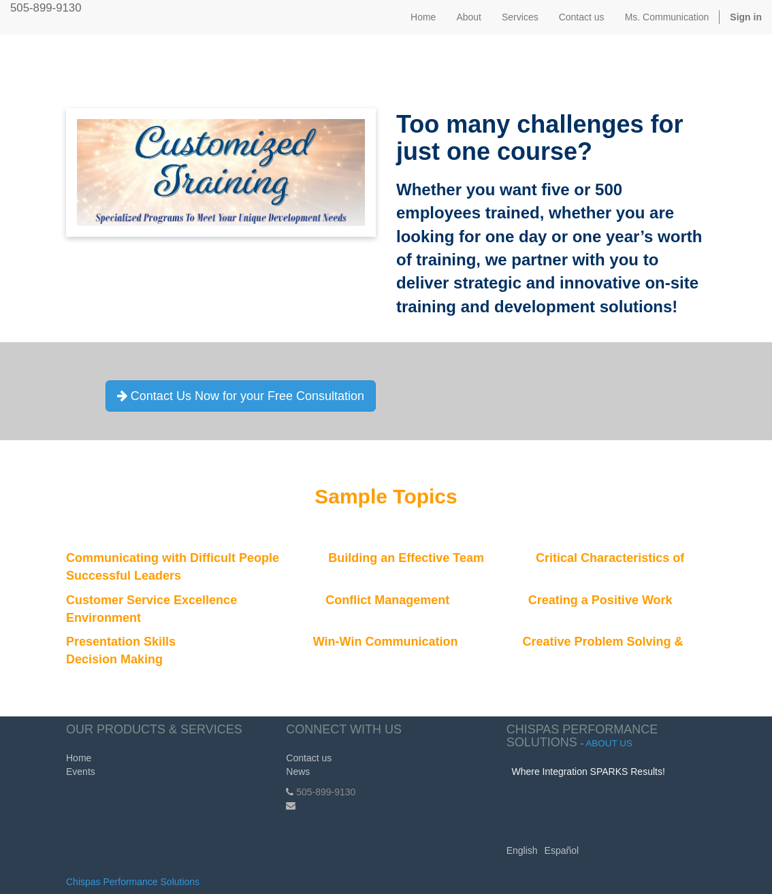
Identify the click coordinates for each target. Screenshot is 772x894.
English (522, 850)
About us (608, 743)
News (298, 771)
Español (562, 850)
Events (80, 771)
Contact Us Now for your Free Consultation (240, 396)
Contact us (309, 757)
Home (78, 757)
